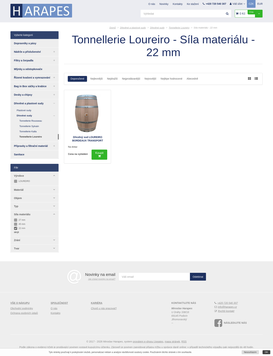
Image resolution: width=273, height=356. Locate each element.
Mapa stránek (172, 341)
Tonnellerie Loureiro (30, 136)
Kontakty (177, 4)
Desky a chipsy (36, 95)
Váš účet (239, 3)
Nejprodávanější (131, 78)
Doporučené (77, 78)
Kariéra (96, 303)
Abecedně (192, 78)
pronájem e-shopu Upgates (148, 341)
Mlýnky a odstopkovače (28, 69)
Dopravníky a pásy (25, 43)
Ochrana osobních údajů (24, 313)
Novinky (163, 4)
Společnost (59, 303)
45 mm (19, 224)
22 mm (19, 228)
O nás (151, 4)
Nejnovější (150, 78)
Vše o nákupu (20, 303)
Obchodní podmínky (21, 308)
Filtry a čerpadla (36, 60)
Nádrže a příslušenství (36, 52)
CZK (251, 3)
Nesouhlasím (250, 352)
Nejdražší (112, 78)
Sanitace (19, 154)
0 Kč (247, 12)
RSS (184, 341)
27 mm (19, 220)
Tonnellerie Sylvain (29, 126)
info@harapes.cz (227, 306)
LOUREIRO (22, 181)
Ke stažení (193, 4)
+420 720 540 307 (216, 3)
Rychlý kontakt (226, 311)
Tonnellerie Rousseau (30, 120)
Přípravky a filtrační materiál (36, 146)
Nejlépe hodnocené (171, 78)
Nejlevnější (96, 78)
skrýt (16, 232)
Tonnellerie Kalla (28, 131)
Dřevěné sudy (38, 115)
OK (266, 352)
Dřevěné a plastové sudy (36, 103)
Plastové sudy (24, 110)
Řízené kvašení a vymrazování (36, 77)
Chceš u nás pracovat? (104, 308)
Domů (113, 27)
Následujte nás (235, 322)
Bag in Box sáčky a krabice (36, 86)
